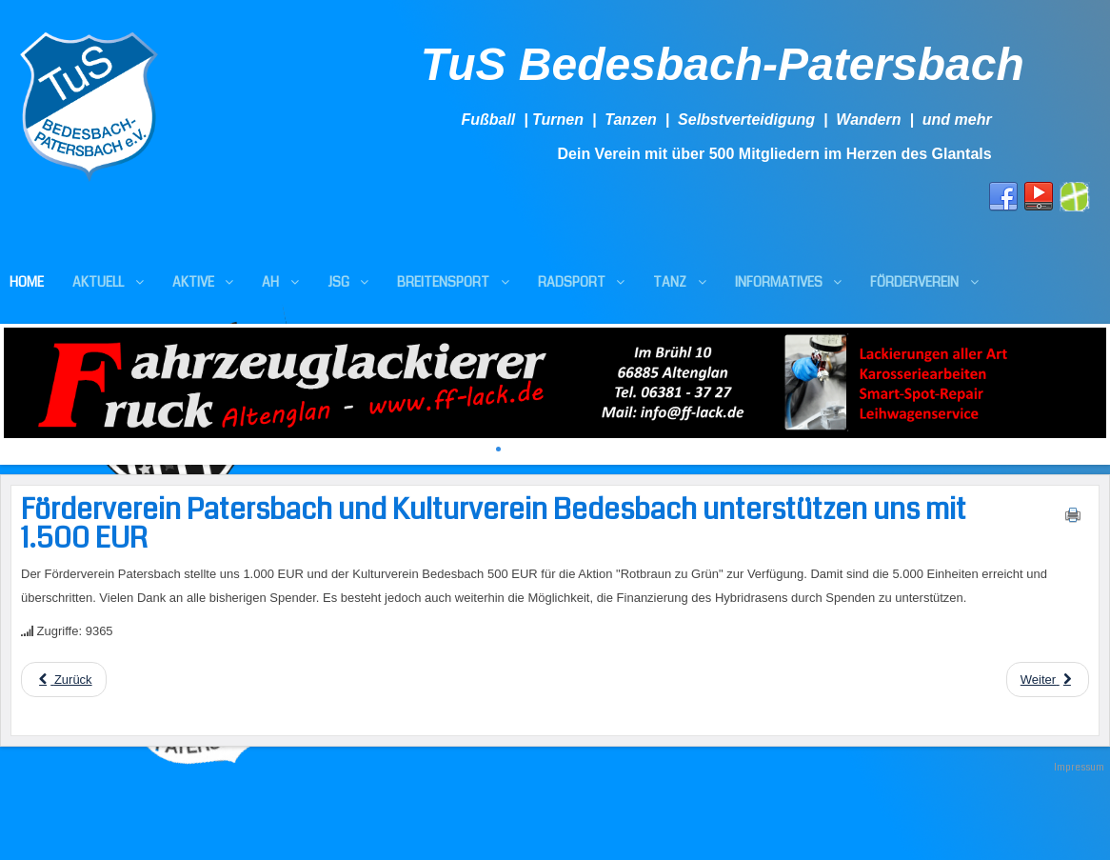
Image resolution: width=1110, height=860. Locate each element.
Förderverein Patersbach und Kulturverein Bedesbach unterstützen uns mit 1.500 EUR (493, 524)
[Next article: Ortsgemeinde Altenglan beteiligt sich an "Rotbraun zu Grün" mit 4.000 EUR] (1047, 679)
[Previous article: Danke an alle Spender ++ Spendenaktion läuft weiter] (64, 679)
